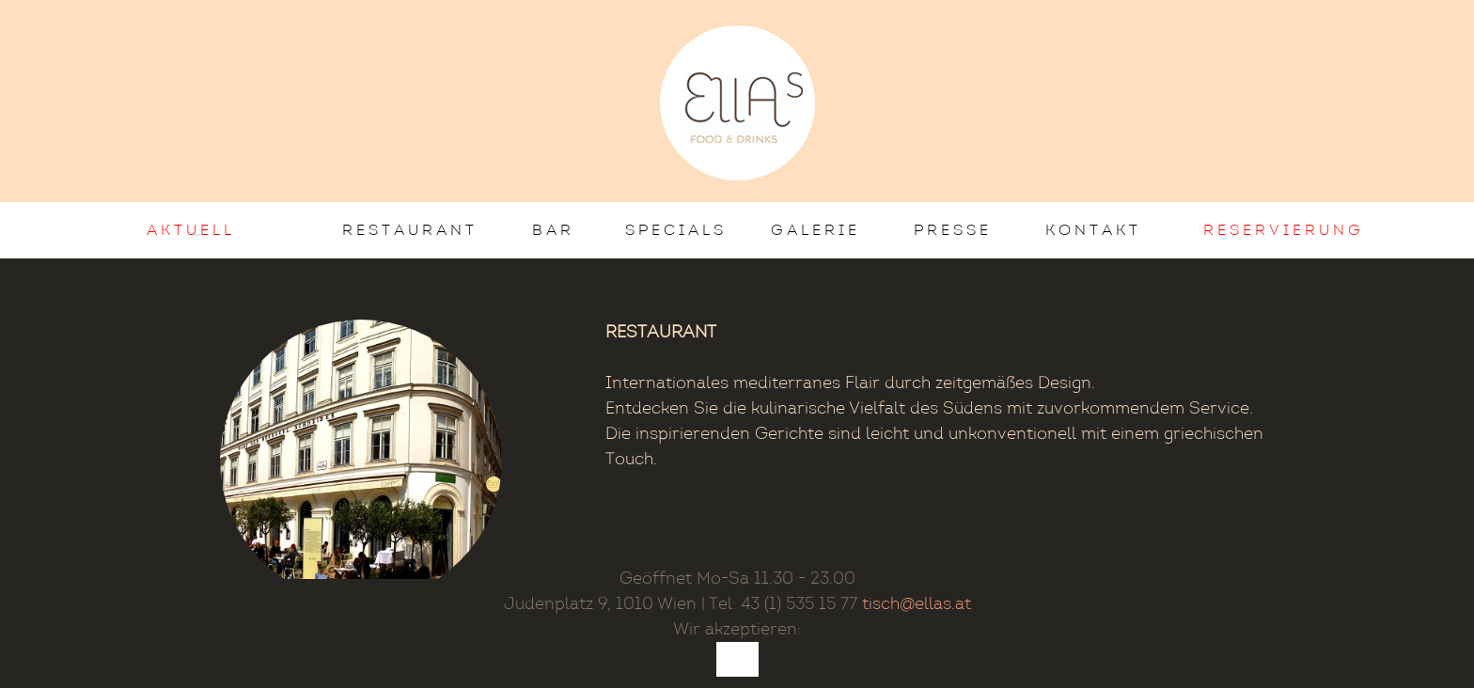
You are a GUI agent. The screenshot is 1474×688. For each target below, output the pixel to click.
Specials (676, 230)
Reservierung (1283, 230)
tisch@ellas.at (916, 604)
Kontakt (1093, 230)
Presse (953, 230)
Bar (553, 230)
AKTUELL (191, 230)
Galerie (815, 230)
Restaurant (410, 230)
